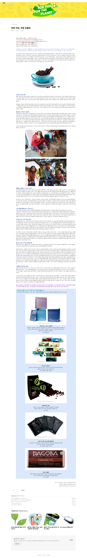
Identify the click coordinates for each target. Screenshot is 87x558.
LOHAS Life (13, 495)
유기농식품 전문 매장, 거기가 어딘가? (18, 498)
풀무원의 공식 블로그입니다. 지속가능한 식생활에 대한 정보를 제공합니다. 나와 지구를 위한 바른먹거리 (36, 540)
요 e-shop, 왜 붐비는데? (15, 503)
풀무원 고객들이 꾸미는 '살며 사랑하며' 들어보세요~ (21, 500)
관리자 (48, 555)
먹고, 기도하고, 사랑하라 (15, 504)
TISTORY (44, 555)
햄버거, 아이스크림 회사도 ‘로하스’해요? (18, 501)
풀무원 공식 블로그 (19, 539)
